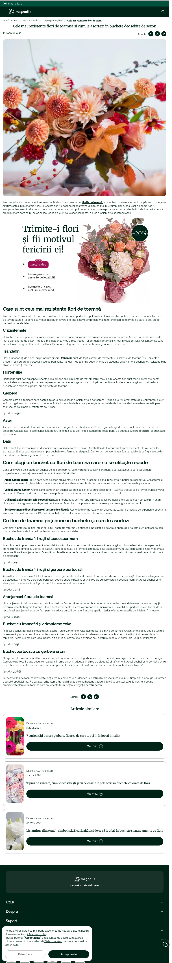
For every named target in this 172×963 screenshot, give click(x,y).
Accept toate (69, 954)
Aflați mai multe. (36, 934)
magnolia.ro (12, 3)
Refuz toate (25, 954)
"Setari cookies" (53, 941)
